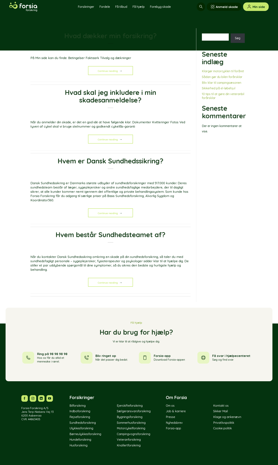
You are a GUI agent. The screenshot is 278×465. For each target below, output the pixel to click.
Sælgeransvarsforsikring (134, 411)
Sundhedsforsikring (82, 423)
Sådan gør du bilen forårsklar (222, 77)
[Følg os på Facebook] (24, 398)
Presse (170, 417)
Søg (205, 30)
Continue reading (110, 70)
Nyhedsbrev (174, 423)
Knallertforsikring (129, 445)
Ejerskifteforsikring (130, 405)
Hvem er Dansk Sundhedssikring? (110, 161)
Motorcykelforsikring (131, 428)
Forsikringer (86, 7)
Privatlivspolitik (223, 423)
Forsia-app (173, 428)
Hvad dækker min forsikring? (110, 36)
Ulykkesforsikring (81, 428)
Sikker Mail (220, 411)
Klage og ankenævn (227, 417)
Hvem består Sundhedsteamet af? (110, 234)
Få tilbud (121, 7)
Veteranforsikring (129, 439)
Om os (170, 405)
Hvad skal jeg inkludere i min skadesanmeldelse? (110, 96)
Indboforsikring (79, 411)
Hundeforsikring (80, 439)
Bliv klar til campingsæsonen (221, 82)
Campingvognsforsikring (133, 434)
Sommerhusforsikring (131, 423)
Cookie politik (222, 428)
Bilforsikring (77, 405)
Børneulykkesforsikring (85, 434)
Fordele (104, 7)
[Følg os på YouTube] (49, 398)
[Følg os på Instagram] (33, 398)
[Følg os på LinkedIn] (41, 398)
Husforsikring (78, 445)
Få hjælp (138, 7)
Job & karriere (176, 411)
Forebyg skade (160, 7)
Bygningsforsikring (129, 417)
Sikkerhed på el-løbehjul (218, 88)
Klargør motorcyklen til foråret (223, 71)
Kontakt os (221, 405)
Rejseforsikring (79, 417)
